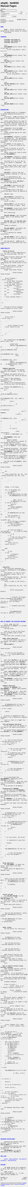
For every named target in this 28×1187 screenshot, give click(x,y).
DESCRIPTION (5, 110)
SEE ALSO (3, 1156)
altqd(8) (3, 1160)
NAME (2, 27)
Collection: (3, 14)
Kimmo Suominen (6, 1184)
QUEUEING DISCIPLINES (8, 1139)
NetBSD (24, 1182)
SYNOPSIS (3, 37)
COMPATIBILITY (5, 248)
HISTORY (3, 1165)
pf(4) (6, 1159)
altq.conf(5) (13, 1159)
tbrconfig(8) (12, 1160)
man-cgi (16, 1184)
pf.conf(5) (22, 1159)
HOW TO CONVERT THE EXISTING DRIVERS (13, 621)
